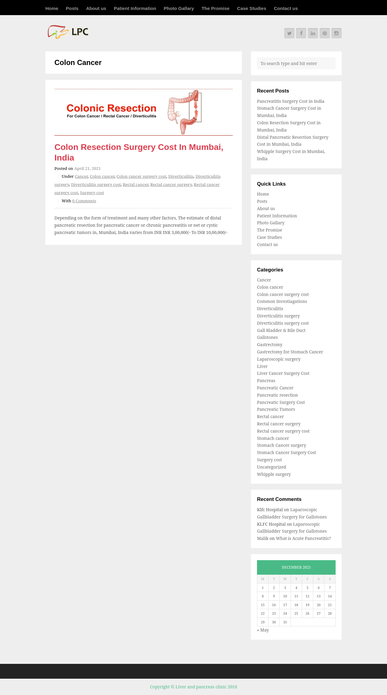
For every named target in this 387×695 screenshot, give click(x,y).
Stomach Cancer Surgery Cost (286, 452)
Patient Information (135, 8)
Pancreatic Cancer (275, 388)
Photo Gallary (179, 8)
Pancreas (266, 380)
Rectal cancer (135, 184)
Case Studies (251, 8)
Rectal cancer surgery (171, 184)
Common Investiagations (282, 301)
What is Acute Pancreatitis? (303, 538)
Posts (72, 8)
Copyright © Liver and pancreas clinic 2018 (193, 687)
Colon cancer (102, 176)
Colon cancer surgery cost (141, 176)
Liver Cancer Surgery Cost (283, 373)
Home (51, 8)
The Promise (215, 8)
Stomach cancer (273, 438)
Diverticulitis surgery (278, 316)
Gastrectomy (269, 344)
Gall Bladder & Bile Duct (281, 330)
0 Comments (84, 200)
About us (96, 8)
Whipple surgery (274, 474)
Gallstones (267, 337)
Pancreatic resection (277, 395)
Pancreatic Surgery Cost (281, 402)
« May (263, 630)
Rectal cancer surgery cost (283, 431)
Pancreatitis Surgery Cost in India (290, 101)
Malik (262, 538)
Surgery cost (92, 192)
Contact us (286, 8)
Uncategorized (271, 467)
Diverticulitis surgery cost (96, 184)
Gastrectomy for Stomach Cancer (290, 352)
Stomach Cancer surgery (281, 445)
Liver (262, 366)
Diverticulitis (181, 176)
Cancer (81, 176)
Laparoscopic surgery (279, 359)
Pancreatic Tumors (276, 409)
